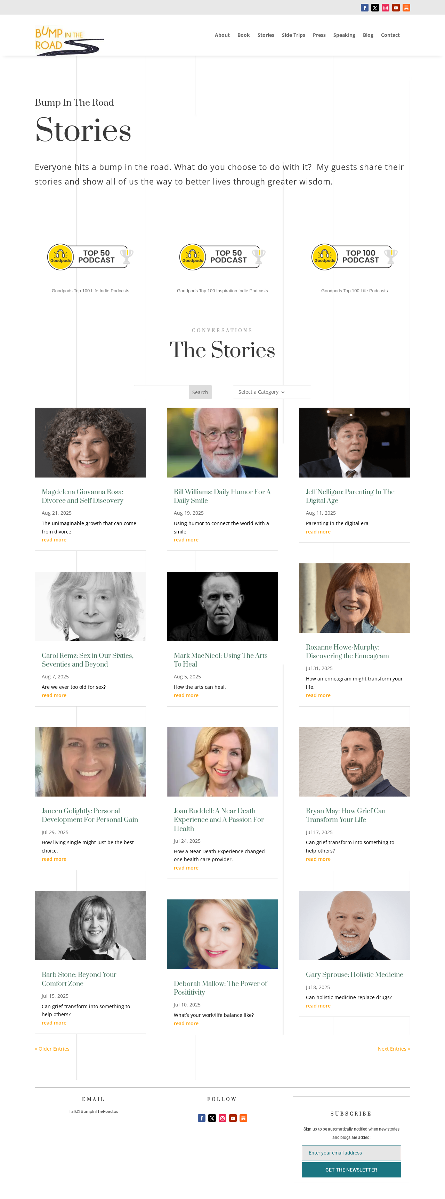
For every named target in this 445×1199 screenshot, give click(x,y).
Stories (266, 35)
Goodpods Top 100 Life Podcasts (354, 290)
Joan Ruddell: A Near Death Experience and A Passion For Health (219, 820)
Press (319, 35)
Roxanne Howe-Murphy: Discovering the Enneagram (347, 652)
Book (243, 35)
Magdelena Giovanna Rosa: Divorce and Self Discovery (82, 496)
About (222, 35)
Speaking (344, 35)
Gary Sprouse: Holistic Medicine (354, 975)
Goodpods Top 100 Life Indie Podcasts (90, 290)
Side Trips (293, 35)
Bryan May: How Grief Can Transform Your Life (346, 815)
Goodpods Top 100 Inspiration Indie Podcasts (222, 290)
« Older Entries (52, 1048)
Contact (390, 35)
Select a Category (258, 392)
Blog (368, 35)
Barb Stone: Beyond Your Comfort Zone (79, 979)
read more (54, 539)
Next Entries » (394, 1048)
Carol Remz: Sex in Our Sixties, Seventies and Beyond (88, 660)
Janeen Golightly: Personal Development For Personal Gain (90, 815)
